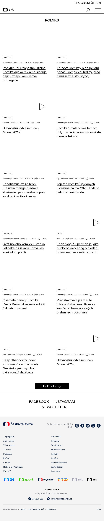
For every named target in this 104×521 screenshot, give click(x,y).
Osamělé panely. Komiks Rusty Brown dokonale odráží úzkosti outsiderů (24, 304)
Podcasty (7, 453)
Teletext (7, 449)
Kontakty (55, 471)
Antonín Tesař (17, 62)
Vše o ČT (7, 471)
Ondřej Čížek (67, 238)
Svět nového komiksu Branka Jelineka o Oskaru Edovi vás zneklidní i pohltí (24, 248)
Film (60, 233)
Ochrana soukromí (36, 509)
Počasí (6, 458)
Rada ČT (55, 453)
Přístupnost (51, 509)
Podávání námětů (59, 462)
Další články (52, 385)
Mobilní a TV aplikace (13, 466)
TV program (8, 436)
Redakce (14, 122)
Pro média (56, 436)
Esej (58, 238)
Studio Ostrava (58, 449)
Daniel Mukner (71, 122)
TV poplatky (8, 445)
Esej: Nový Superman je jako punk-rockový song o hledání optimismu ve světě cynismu (77, 248)
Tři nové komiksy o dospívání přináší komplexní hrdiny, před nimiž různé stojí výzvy (78, 72)
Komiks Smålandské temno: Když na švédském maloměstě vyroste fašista (79, 132)
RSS (99, 509)
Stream (6, 122)
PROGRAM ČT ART (87, 2)
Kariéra (54, 458)
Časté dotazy (57, 466)
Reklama (55, 440)
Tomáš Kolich (14, 354)
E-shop (6, 462)
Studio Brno (56, 445)
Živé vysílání (8, 440)
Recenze (6, 62)
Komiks (7, 57)
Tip (58, 178)
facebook (39, 401)
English (22, 509)
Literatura (8, 233)
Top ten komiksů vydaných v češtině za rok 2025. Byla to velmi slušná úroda (78, 188)
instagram (64, 401)
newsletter (54, 407)
